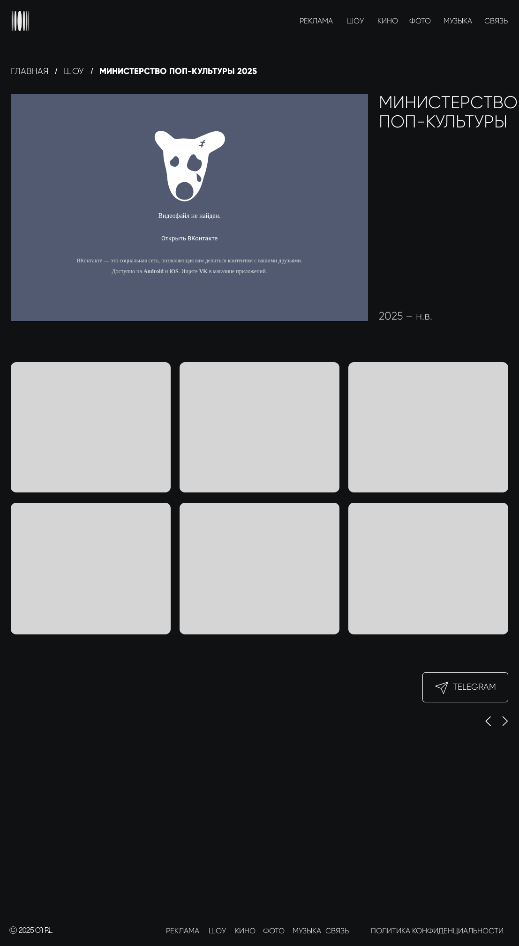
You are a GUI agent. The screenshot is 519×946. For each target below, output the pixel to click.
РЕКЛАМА (316, 20)
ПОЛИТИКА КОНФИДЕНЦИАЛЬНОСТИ (437, 930)
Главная (30, 71)
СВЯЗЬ (496, 20)
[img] (20, 21)
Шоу (73, 71)
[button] (428, 427)
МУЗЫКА (458, 20)
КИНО (387, 20)
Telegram (474, 687)
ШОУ (355, 20)
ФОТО (420, 20)
